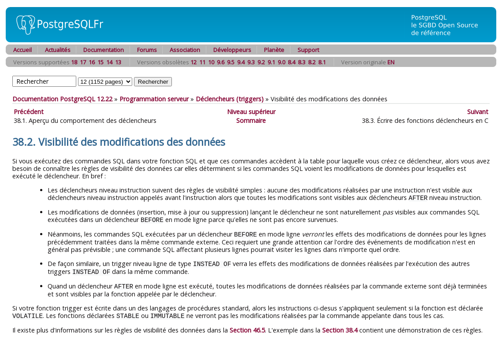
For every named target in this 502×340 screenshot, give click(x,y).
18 (74, 62)
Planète (274, 50)
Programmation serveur (154, 99)
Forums (147, 50)
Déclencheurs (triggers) (230, 99)
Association (185, 50)
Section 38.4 (339, 327)
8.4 (291, 62)
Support (308, 50)
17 (83, 62)
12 (193, 62)
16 (92, 62)
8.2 (312, 62)
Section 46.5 (247, 327)
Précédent (29, 111)
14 (109, 62)
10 (211, 62)
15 (100, 62)
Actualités (58, 50)
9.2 (261, 62)
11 (202, 62)
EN (390, 62)
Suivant (477, 111)
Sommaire (251, 120)
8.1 (322, 62)
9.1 (271, 62)
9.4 (241, 62)
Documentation (103, 50)
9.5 (230, 62)
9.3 (251, 62)
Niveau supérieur (251, 111)
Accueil (22, 50)
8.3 (301, 62)
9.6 (220, 62)
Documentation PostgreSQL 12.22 (62, 99)
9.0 (281, 62)
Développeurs (232, 50)
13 (118, 62)
